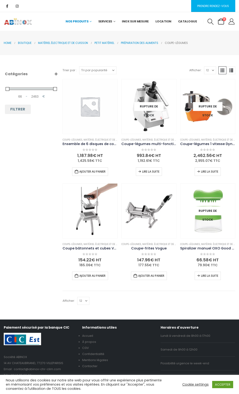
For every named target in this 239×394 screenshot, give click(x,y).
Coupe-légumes (72, 140)
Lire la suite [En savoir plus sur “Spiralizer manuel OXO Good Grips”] (209, 276)
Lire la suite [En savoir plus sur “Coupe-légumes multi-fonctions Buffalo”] (150, 172)
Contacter (90, 366)
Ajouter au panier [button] (92, 172)
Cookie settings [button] (195, 384)
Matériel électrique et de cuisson (105, 140)
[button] (210, 22)
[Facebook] (7, 6)
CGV (85, 348)
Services (105, 21)
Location (163, 21)
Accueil (87, 336)
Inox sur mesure (135, 21)
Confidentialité (93, 354)
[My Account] (231, 21)
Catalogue (187, 21)
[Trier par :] (97, 70)
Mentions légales (95, 360)
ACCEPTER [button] (222, 384)
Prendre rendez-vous (213, 6)
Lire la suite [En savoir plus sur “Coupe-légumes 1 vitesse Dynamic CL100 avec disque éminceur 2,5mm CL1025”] (209, 172)
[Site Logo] (18, 21)
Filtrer (17, 109)
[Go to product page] (90, 106)
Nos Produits (77, 21)
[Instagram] (17, 6)
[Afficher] (210, 70)
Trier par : (70, 70)
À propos (89, 342)
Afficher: (195, 70)
